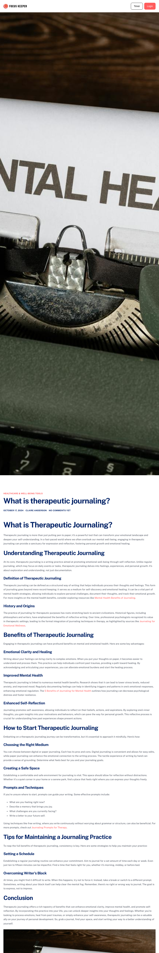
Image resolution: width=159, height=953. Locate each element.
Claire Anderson (36, 511)
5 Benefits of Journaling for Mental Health (67, 691)
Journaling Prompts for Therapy (49, 828)
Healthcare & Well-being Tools (23, 493)
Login (150, 6)
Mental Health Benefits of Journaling (115, 598)
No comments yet (60, 511)
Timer (137, 6)
